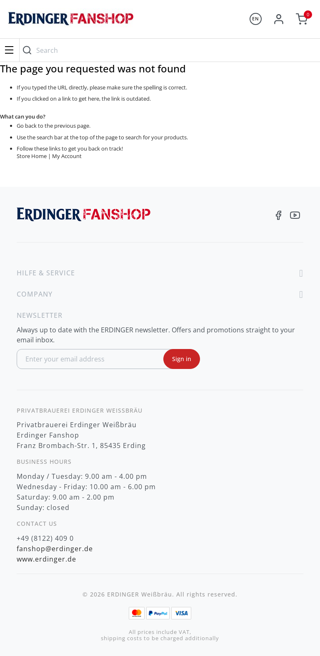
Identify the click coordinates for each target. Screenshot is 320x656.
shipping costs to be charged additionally (160, 638)
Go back (27, 125)
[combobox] (168, 50)
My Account (67, 156)
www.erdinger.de (46, 559)
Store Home (32, 156)
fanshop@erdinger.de (55, 549)
